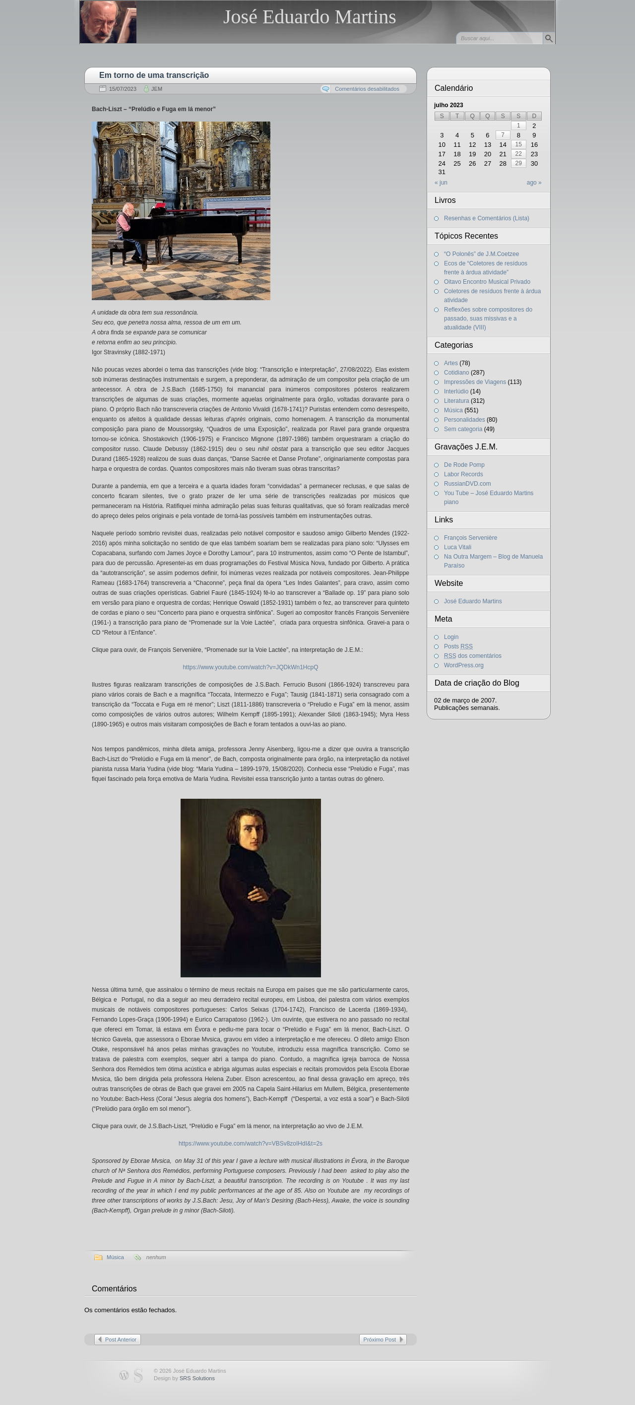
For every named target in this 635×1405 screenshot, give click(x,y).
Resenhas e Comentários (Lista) (486, 218)
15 (518, 144)
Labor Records (463, 474)
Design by (184, 1378)
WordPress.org (464, 665)
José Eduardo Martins (309, 16)
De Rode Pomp (464, 464)
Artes (451, 363)
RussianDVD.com (467, 483)
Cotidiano (456, 372)
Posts (458, 646)
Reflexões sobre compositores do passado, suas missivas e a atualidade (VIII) (488, 318)
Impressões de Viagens (475, 382)
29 (518, 163)
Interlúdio (456, 391)
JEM (156, 89)
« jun (441, 182)
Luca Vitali (457, 547)
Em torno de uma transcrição (154, 75)
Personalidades (464, 419)
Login (451, 637)
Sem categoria (463, 429)
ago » (534, 182)
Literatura (456, 400)
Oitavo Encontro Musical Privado (487, 281)
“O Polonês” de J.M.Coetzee (481, 254)
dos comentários (473, 655)
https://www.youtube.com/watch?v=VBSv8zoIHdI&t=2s (250, 1143)
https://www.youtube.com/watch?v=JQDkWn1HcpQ (250, 667)
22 (518, 153)
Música (115, 1257)
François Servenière (470, 537)
